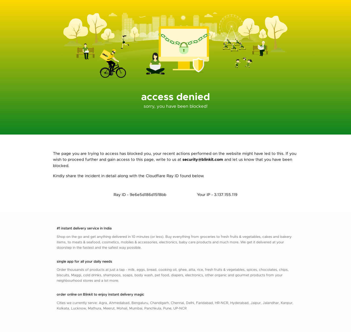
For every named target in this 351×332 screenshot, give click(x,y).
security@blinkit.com (202, 159)
